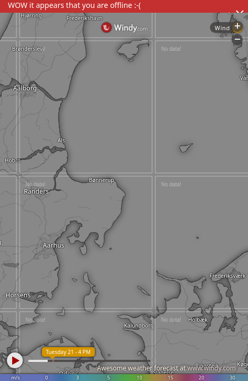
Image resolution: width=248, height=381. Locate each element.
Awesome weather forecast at (166, 368)
